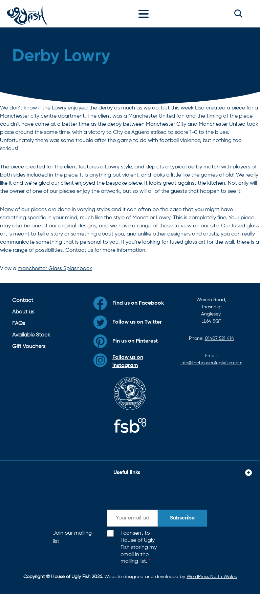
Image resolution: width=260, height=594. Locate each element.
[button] (238, 13)
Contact (22, 300)
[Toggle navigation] (145, 13)
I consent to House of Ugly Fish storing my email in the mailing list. (139, 547)
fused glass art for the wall (202, 242)
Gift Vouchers (28, 346)
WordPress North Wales (212, 576)
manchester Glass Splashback (55, 268)
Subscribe (182, 518)
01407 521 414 (219, 338)
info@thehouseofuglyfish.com (211, 363)
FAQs (18, 323)
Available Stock (31, 335)
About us (23, 312)
